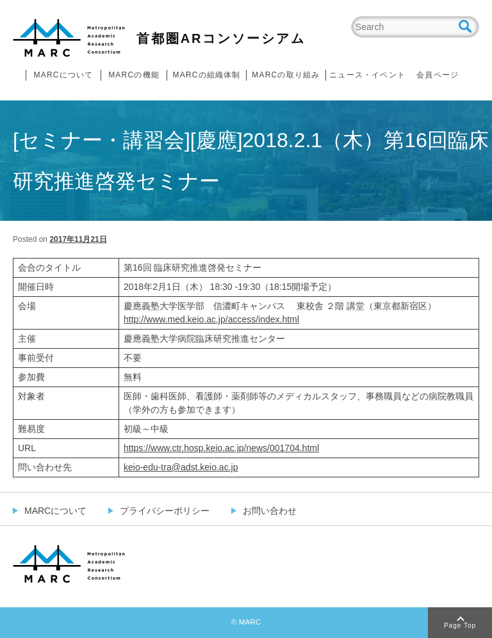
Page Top (460, 625)
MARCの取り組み (286, 74)
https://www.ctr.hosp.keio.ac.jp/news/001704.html (221, 448)
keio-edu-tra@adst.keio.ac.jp (181, 467)
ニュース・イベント (367, 74)
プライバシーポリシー (164, 511)
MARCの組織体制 (206, 74)
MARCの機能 (134, 74)
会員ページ (437, 74)
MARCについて (64, 74)
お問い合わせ (270, 511)
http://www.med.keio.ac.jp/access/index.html (211, 319)
